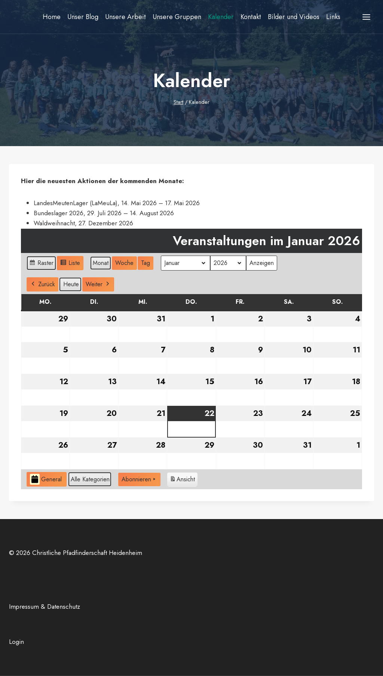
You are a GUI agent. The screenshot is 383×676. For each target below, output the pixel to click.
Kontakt (250, 17)
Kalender (221, 17)
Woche (124, 263)
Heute (71, 284)
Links (333, 17)
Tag (145, 263)
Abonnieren (139, 479)
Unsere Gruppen (177, 17)
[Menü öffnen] (366, 17)
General (46, 479)
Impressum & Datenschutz (44, 606)
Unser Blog (82, 17)
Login (16, 641)
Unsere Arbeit (125, 17)
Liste (70, 264)
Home (52, 17)
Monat (100, 263)
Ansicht (182, 480)
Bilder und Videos (293, 17)
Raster (41, 264)
